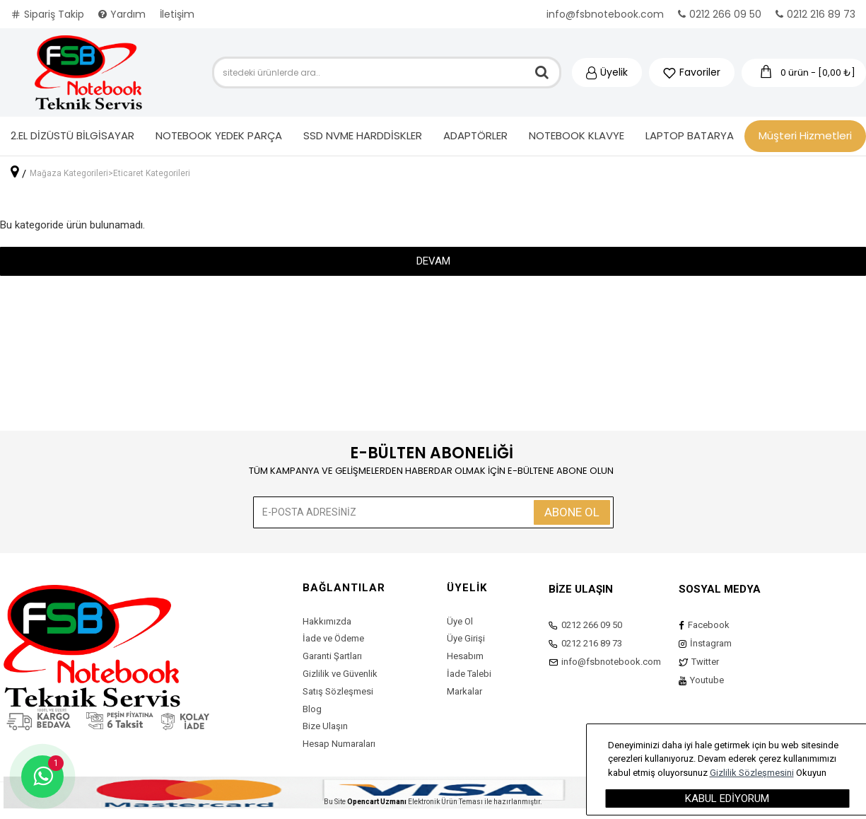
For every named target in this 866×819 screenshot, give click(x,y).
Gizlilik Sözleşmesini (752, 772)
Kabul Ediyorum (727, 798)
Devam (433, 261)
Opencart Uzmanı (376, 802)
